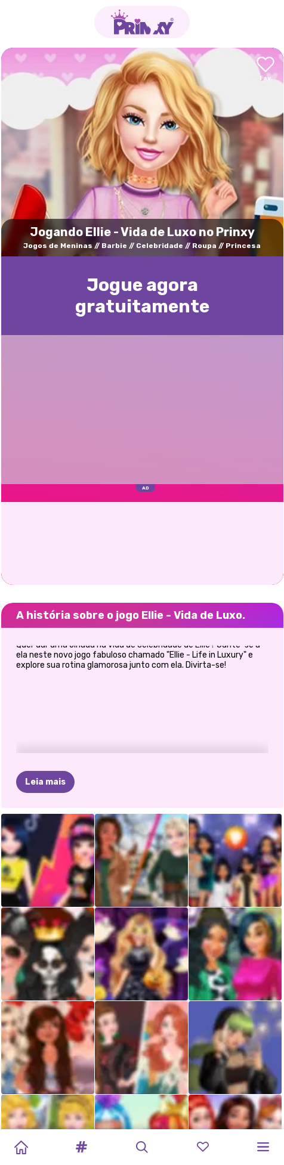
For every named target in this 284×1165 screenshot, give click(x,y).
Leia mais (45, 782)
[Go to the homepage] (142, 22)
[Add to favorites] (265, 69)
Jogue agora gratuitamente (142, 295)
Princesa (243, 245)
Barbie (114, 245)
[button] (82, 1147)
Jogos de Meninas (57, 245)
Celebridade (159, 245)
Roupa (204, 245)
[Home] (21, 1147)
